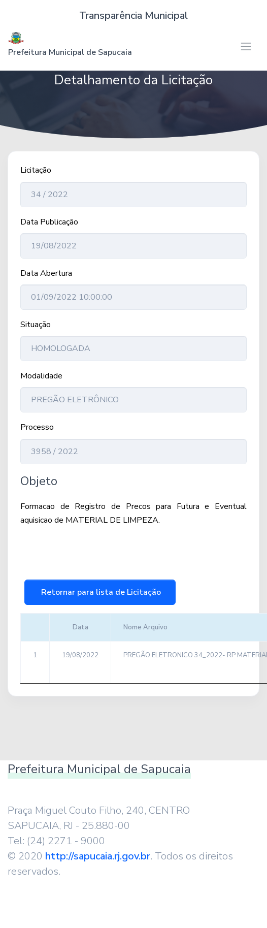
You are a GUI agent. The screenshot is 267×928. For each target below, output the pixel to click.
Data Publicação (49, 222)
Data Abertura (46, 273)
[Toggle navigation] (246, 46)
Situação (35, 324)
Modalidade (41, 375)
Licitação (35, 170)
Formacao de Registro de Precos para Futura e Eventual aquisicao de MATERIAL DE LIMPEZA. (133, 513)
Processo (37, 427)
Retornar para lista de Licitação (100, 592)
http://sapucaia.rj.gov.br (97, 856)
